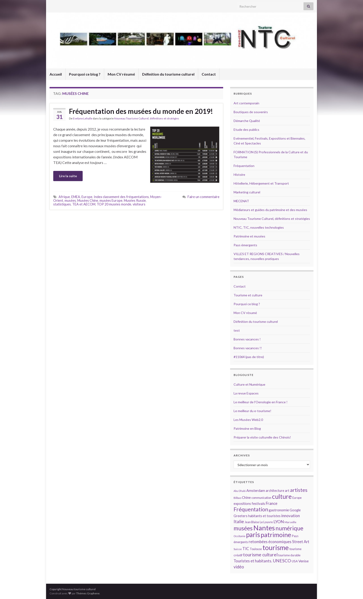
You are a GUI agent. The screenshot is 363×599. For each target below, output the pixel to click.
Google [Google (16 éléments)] (295, 510)
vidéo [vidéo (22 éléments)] (239, 566)
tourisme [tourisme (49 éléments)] (276, 547)
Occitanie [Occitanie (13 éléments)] (239, 536)
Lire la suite (68, 176)
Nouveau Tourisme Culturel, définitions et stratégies (146, 118)
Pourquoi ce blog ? (84, 74)
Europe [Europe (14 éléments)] (297, 498)
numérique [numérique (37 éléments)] (289, 528)
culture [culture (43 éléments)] (282, 496)
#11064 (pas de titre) (249, 357)
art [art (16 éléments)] (287, 491)
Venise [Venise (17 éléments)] (303, 561)
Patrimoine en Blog (247, 428)
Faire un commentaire (203, 197)
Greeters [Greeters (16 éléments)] (240, 516)
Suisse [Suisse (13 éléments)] (238, 549)
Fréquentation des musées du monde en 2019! (141, 111)
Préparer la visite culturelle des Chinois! (262, 437)
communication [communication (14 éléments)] (261, 498)
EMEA (75, 197)
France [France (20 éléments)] (271, 503)
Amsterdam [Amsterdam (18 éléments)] (255, 490)
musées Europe (111, 200)
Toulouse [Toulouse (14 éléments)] (256, 549)
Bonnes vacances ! (247, 339)
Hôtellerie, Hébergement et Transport (261, 183)
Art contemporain (246, 103)
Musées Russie (135, 200)
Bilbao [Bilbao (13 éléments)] (237, 498)
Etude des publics (246, 129)
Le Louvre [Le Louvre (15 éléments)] (266, 522)
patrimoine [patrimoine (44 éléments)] (276, 534)
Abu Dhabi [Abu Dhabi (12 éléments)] (240, 490)
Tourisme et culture (248, 295)
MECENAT (241, 201)
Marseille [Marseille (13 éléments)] (290, 522)
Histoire (239, 174)
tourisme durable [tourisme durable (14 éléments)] (289, 555)
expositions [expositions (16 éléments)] (242, 504)
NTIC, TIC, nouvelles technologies (259, 227)
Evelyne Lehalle (82, 118)
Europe (86, 197)
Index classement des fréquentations (121, 197)
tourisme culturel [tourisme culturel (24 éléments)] (260, 554)
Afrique (64, 197)
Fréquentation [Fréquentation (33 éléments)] (251, 509)
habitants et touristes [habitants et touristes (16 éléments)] (264, 516)
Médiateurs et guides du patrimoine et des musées (270, 210)
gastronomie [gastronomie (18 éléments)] (279, 510)
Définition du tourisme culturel (168, 74)
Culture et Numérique (249, 384)
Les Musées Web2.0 (248, 420)
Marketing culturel (247, 192)
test (237, 330)
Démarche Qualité (247, 121)
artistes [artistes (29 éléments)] (298, 490)
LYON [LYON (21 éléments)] (278, 521)
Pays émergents (245, 245)
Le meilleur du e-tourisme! (252, 411)
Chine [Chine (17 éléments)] (246, 497)
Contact (209, 74)
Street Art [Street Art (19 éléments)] (300, 541)
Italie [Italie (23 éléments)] (239, 521)
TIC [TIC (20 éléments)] (245, 548)
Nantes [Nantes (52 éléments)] (264, 528)
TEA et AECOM (83, 204)
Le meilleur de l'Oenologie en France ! (261, 402)
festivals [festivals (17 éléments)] (258, 503)
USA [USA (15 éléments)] (295, 561)
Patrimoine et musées (249, 236)
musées (70, 200)
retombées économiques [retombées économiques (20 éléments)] (270, 541)
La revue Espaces (246, 393)
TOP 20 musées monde (114, 204)
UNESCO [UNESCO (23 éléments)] (282, 560)
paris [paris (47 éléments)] (253, 534)
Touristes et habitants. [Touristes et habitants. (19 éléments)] (253, 561)
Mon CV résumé (121, 74)
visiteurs (139, 204)
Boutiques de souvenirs (251, 112)
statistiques (62, 204)
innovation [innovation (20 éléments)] (290, 515)
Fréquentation (244, 166)
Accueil (56, 74)
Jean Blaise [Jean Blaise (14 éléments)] (252, 522)
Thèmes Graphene (88, 593)
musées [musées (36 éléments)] (243, 528)
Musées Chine (87, 200)
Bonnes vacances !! (248, 348)
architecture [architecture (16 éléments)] (275, 491)
